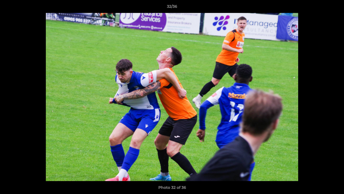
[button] (334, 7)
